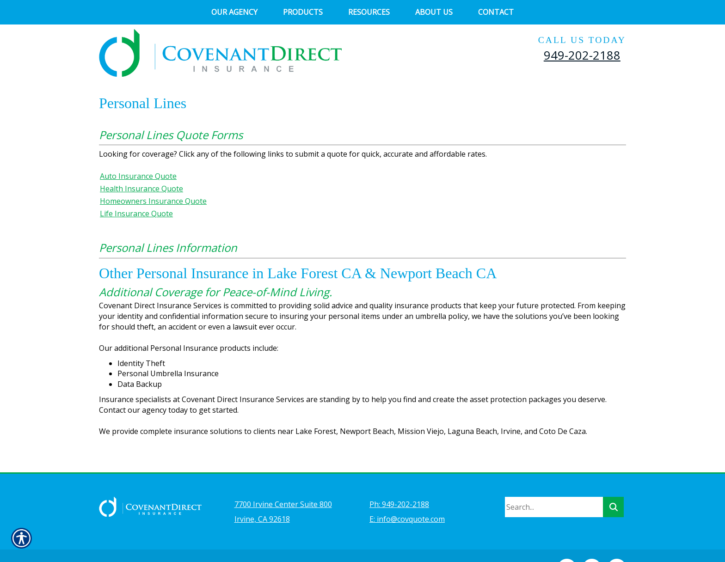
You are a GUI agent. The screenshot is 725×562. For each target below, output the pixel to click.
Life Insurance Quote (136, 213)
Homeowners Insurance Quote (153, 201)
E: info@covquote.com (407, 494)
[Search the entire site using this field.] (554, 482)
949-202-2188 (582, 55)
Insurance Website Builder (304, 542)
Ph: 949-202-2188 (399, 480)
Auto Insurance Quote (138, 176)
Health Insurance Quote (141, 188)
